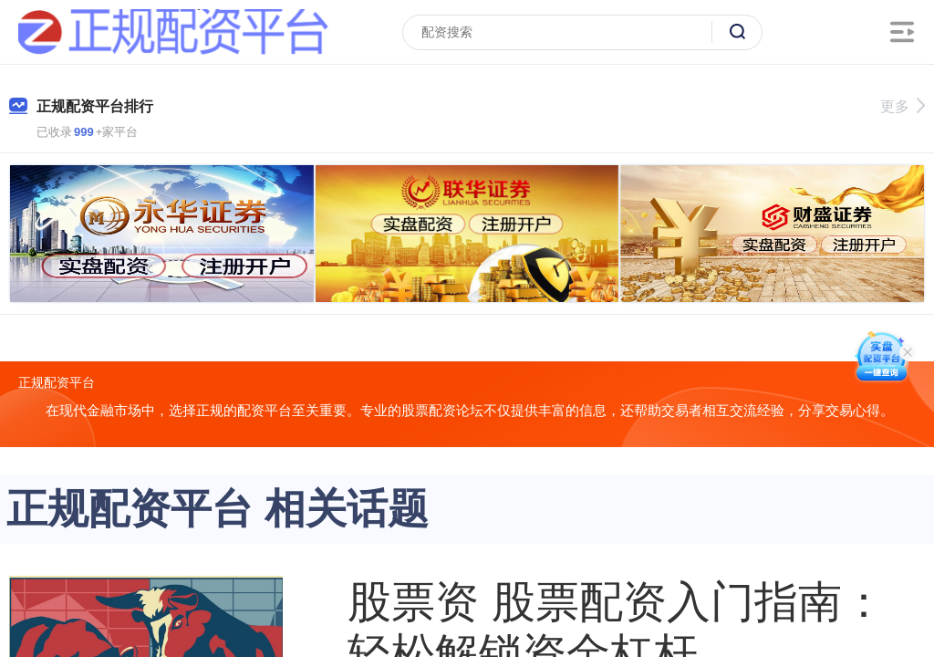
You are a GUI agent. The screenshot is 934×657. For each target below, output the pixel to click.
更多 (902, 106)
